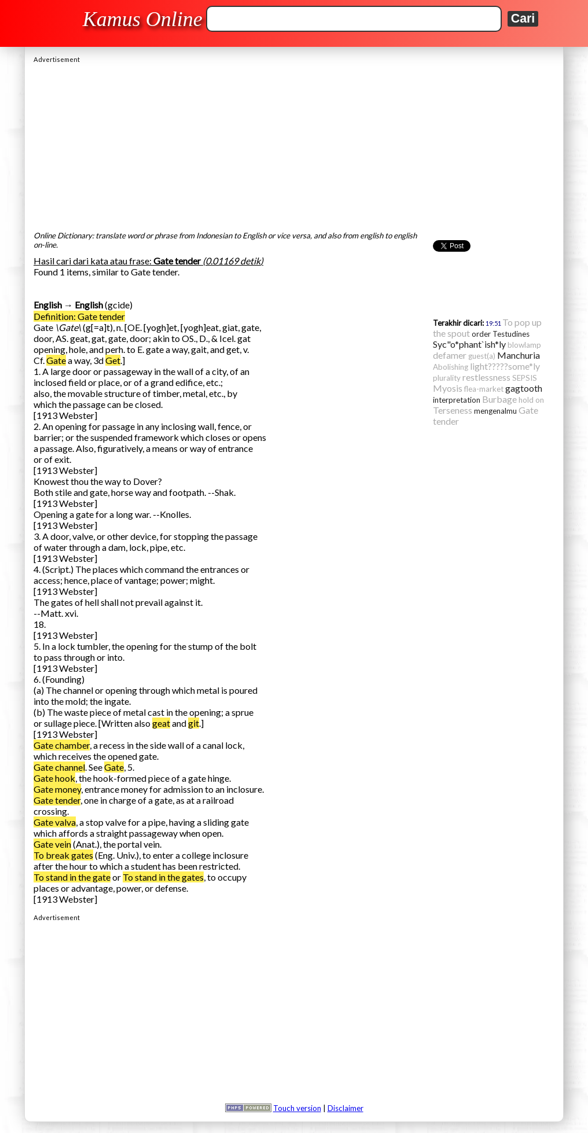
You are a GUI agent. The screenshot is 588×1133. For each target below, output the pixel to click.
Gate (56, 360)
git (193, 723)
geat (161, 723)
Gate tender (57, 799)
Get (112, 360)
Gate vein (52, 843)
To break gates (63, 854)
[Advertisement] (294, 144)
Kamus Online (143, 19)
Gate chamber (62, 745)
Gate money (57, 788)
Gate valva (55, 821)
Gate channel (59, 767)
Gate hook (54, 777)
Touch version (297, 1108)
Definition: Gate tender (79, 316)
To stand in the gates (163, 876)
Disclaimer (345, 1108)
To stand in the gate (72, 876)
